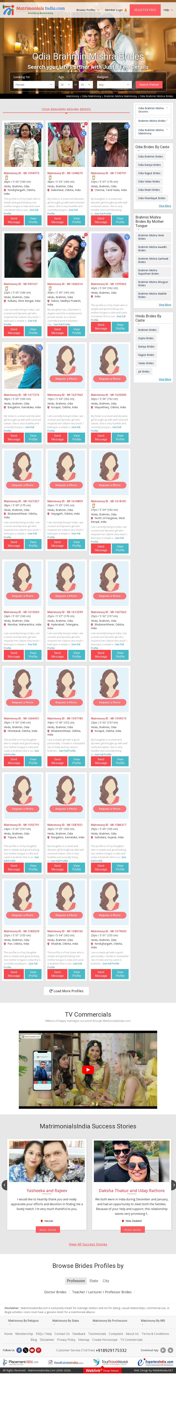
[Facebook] (19, 1350)
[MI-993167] (22, 255)
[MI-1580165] (66, 903)
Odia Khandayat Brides (151, 198)
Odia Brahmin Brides (150, 156)
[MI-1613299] (66, 583)
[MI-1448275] (66, 144)
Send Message (14, 220)
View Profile (33, 220)
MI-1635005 (118, 395)
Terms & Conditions (155, 1334)
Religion (102, 77)
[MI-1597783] (66, 690)
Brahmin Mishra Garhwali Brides (153, 260)
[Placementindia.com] (20, 1362)
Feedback (79, 1334)
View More (165, 205)
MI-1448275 (75, 173)
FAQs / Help (44, 1334)
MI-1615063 (31, 612)
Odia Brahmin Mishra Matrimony (151, 131)
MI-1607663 (118, 612)
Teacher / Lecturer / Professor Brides (102, 1292)
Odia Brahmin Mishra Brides (66, 109)
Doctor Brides (55, 1292)
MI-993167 (30, 284)
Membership (24, 1334)
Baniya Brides (146, 346)
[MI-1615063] (23, 583)
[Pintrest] (38, 1350)
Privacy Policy (66, 1340)
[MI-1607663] (110, 583)
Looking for (21, 77)
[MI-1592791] (23, 796)
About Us (132, 1334)
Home (8, 1334)
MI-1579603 (118, 931)
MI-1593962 (118, 284)
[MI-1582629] (23, 903)
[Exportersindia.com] (155, 1362)
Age (61, 77)
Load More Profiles (66, 991)
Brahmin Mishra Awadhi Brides (152, 248)
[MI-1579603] (110, 903)
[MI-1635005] (110, 366)
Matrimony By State (65, 1322)
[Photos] (84, 126)
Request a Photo (66, 378)
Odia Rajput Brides (149, 173)
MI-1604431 (31, 718)
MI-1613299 (75, 612)
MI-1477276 (31, 395)
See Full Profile (103, 213)
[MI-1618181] (110, 473)
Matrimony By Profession (110, 1322)
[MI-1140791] (110, 144)
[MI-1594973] (22, 144)
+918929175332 (111, 1350)
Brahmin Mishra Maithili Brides (152, 295)
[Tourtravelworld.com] (110, 1362)
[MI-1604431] (23, 690)
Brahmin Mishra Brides (152, 120)
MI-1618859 (75, 501)
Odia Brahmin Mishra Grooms (151, 109)
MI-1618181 (118, 501)
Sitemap (83, 1340)
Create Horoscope (105, 1340)
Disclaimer (47, 1340)
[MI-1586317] (110, 796)
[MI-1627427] (23, 473)
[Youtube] (32, 1350)
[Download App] (163, 1350)
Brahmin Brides (147, 330)
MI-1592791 (31, 825)
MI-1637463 (75, 395)
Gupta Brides (146, 338)
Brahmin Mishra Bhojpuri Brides (153, 283)
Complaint (116, 1334)
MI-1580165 (75, 931)
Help (168, 10)
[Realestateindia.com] (65, 1362)
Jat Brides (144, 371)
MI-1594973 (31, 173)
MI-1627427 (31, 501)
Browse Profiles (87, 10)
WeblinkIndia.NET (163, 1370)
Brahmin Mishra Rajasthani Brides (148, 271)
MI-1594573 (118, 718)
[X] (25, 1350)
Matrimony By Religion (23, 1322)
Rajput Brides (146, 355)
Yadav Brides (146, 363)
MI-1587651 (75, 825)
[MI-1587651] (66, 796)
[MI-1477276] (22, 366)
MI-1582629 (31, 931)
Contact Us (62, 1334)
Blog (34, 1340)
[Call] (40, 126)
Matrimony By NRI (153, 1322)
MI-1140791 (118, 173)
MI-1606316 (75, 284)
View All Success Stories (88, 1244)
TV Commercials (131, 1340)
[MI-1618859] (66, 473)
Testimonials (97, 1334)
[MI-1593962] (110, 255)
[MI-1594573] (110, 690)
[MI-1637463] (66, 366)
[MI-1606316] (66, 255)
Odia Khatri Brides (149, 190)
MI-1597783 (75, 718)
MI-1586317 (118, 825)
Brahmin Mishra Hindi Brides (151, 237)
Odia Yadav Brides (149, 181)
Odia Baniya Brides (149, 165)
